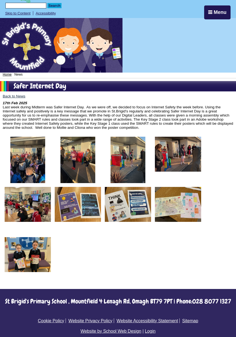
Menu (217, 12)
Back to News (14, 96)
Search (54, 6)
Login (150, 331)
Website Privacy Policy (90, 320)
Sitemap (190, 320)
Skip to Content (17, 13)
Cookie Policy (51, 320)
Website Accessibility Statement (147, 320)
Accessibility (46, 13)
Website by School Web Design (111, 331)
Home (7, 74)
